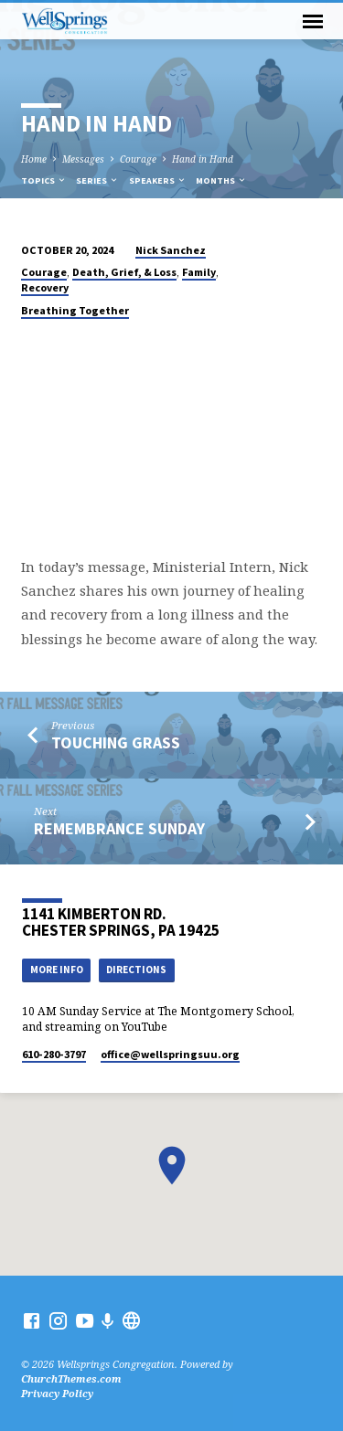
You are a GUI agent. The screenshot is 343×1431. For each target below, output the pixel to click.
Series (97, 180)
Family (199, 272)
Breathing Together (75, 310)
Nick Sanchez (170, 250)
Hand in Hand (202, 159)
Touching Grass (115, 742)
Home (34, 159)
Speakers (158, 180)
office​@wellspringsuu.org (170, 1054)
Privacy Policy (57, 1393)
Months (221, 180)
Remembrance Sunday (119, 828)
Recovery (45, 287)
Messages (83, 159)
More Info (56, 969)
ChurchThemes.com (71, 1378)
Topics (44, 180)
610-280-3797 (54, 1054)
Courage (138, 159)
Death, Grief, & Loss (124, 272)
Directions (136, 969)
